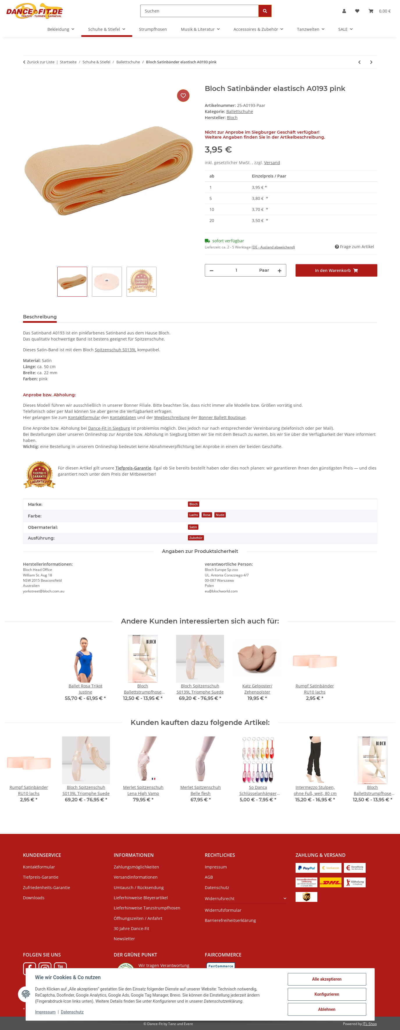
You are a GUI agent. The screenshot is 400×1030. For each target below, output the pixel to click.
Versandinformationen (136, 877)
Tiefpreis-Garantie (40, 877)
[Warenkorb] (379, 11)
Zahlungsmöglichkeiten (136, 867)
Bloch (193, 504)
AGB (209, 877)
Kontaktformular (84, 417)
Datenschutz (72, 1012)
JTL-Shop (370, 1023)
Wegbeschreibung (172, 417)
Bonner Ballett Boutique (222, 417)
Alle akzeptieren (327, 979)
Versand (272, 162)
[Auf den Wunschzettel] (183, 95)
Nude (220, 515)
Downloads (34, 897)
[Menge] (236, 270)
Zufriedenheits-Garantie (46, 887)
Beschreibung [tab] (40, 317)
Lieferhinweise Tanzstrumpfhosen (147, 908)
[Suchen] (199, 11)
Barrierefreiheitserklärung (230, 920)
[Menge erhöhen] (279, 270)
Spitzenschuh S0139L (115, 349)
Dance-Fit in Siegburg (109, 428)
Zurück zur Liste (40, 62)
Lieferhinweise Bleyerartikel (141, 897)
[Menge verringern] (211, 270)
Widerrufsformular (223, 910)
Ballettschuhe (239, 111)
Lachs (193, 515)
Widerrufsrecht (219, 898)
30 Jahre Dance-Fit (131, 928)
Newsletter (124, 938)
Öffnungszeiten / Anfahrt (138, 918)
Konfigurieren (326, 994)
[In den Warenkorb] (27, 81)
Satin (193, 527)
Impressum (45, 1012)
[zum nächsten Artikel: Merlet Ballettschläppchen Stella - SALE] (371, 62)
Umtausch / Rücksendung (139, 887)
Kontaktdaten (123, 417)
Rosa (206, 515)
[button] (344, 11)
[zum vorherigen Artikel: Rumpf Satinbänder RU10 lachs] (359, 62)
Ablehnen (326, 1009)
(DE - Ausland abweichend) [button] (273, 247)
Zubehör (195, 538)
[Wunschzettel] (357, 11)
